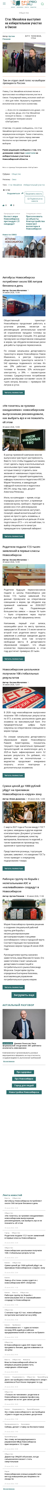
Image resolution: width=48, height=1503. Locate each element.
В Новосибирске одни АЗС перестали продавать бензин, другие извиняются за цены (24, 1347)
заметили (30, 153)
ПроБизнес (16, 1325)
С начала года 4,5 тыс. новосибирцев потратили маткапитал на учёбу (23, 1313)
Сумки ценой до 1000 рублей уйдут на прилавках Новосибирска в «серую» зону (22, 790)
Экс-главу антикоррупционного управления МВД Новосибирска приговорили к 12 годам (20, 1441)
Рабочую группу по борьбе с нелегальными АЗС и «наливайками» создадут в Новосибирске (23, 1297)
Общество (24, 13)
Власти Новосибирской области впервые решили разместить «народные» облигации (21, 1364)
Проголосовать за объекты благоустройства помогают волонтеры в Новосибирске (35, 222)
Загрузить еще (24, 995)
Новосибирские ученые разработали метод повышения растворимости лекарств (23, 1476)
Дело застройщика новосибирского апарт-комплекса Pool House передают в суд (26, 1380)
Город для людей (24, 1085)
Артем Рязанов (16, 896)
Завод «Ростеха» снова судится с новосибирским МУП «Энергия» (21, 1281)
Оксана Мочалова (18, 290)
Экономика (25, 1424)
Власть (7, 1198)
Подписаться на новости (34, 200)
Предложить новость (34, 194)
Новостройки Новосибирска (24, 1092)
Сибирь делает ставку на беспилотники (24, 1426)
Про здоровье (24, 1072)
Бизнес (7, 1262)
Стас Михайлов (15, 185)
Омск (14, 179)
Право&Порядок (33, 1409)
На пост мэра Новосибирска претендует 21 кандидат (12, 220)
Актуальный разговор (18, 1005)
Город (7, 1233)
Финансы (26, 1359)
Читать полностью (13, 392)
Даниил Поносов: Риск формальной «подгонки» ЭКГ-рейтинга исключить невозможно (22, 1045)
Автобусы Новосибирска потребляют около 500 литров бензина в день (22, 281)
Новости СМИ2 (10, 234)
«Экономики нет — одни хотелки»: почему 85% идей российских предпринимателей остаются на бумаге (24, 1330)
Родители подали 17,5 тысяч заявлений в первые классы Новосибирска (21, 551)
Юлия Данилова (17, 799)
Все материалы (8, 1061)
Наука (7, 1471)
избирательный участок (34, 185)
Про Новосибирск (24, 1078)
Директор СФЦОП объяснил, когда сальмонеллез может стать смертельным (22, 1459)
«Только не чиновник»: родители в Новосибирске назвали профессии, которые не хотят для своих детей (22, 1397)
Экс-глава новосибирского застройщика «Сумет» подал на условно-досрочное (25, 1413)
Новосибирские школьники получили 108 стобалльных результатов (21, 673)
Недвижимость (18, 1377)
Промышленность (12, 1424)
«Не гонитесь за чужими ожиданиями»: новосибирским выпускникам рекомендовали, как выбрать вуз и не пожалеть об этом (23, 414)
